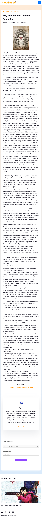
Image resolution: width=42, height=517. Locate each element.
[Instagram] (5, 512)
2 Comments (23, 22)
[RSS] (13, 512)
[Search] (35, 2)
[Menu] (39, 2)
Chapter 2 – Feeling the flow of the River (21, 387)
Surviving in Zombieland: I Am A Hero (11, 505)
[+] (18, 446)
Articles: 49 (21, 426)
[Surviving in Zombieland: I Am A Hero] (21, 492)
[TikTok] (9, 512)
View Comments (21, 460)
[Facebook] (2, 512)
